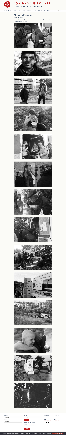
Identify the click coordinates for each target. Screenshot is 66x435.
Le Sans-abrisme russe (12, 10)
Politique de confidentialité (58, 433)
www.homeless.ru (56, 420)
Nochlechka (29, 10)
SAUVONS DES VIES (41, 10)
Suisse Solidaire (22, 10)
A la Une (34, 10)
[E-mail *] (29, 425)
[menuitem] (6, 11)
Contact (48, 10)
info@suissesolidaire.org (47, 420)
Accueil (5, 10)
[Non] (64, 433)
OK (52, 433)
